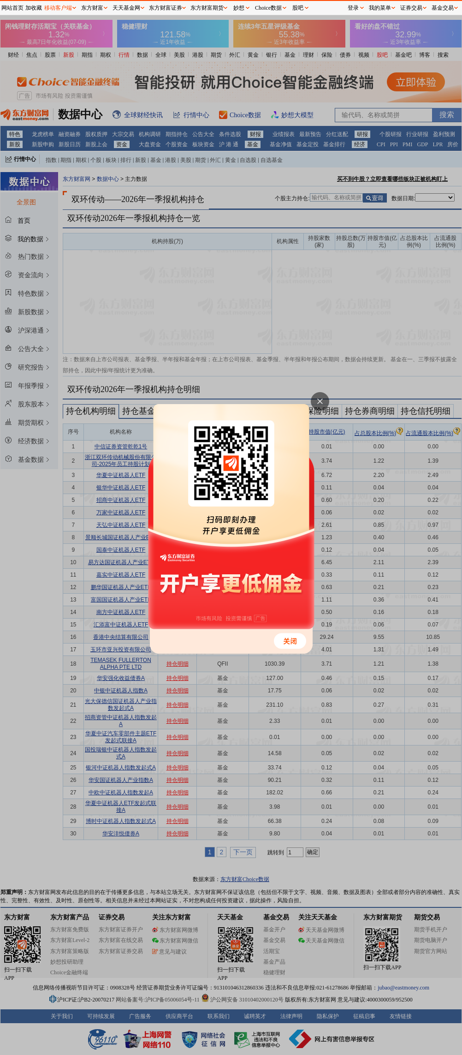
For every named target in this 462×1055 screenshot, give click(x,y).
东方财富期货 (207, 8)
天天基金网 (126, 8)
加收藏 (33, 8)
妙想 (238, 8)
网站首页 (12, 8)
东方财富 (92, 8)
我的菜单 (380, 8)
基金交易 (443, 8)
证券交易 (411, 8)
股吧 (297, 8)
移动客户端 (58, 8)
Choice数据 (268, 8)
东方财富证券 (165, 8)
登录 (353, 8)
